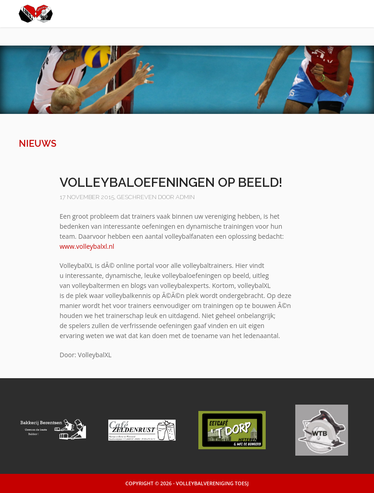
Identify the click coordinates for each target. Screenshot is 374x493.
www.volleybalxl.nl (87, 246)
